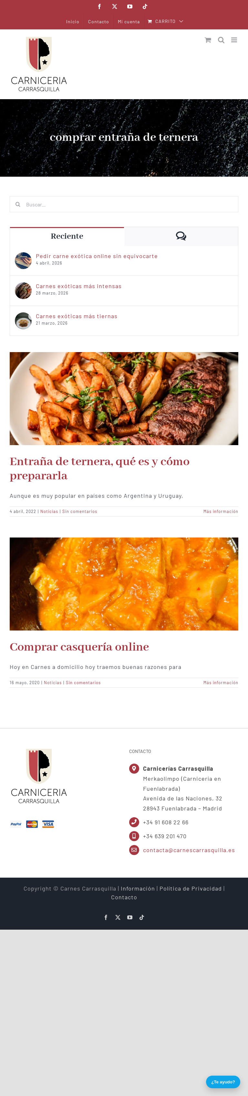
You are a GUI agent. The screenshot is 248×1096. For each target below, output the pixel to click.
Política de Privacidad (191, 888)
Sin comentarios (79, 511)
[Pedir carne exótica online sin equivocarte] (23, 256)
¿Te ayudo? (223, 1082)
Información (138, 888)
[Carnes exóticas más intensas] (23, 286)
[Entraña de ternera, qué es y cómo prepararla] (124, 398)
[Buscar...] (124, 204)
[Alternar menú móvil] (234, 40)
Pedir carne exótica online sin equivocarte (97, 255)
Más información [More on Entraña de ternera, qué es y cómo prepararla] (220, 511)
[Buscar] (18, 204)
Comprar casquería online (79, 647)
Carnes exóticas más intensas (79, 285)
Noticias (49, 511)
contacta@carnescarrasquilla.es (189, 849)
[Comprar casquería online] (124, 584)
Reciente (67, 236)
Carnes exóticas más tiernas (77, 315)
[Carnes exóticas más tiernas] (23, 316)
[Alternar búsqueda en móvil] (221, 40)
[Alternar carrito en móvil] (208, 40)
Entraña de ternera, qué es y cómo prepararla (100, 469)
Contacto (124, 897)
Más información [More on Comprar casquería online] (220, 682)
